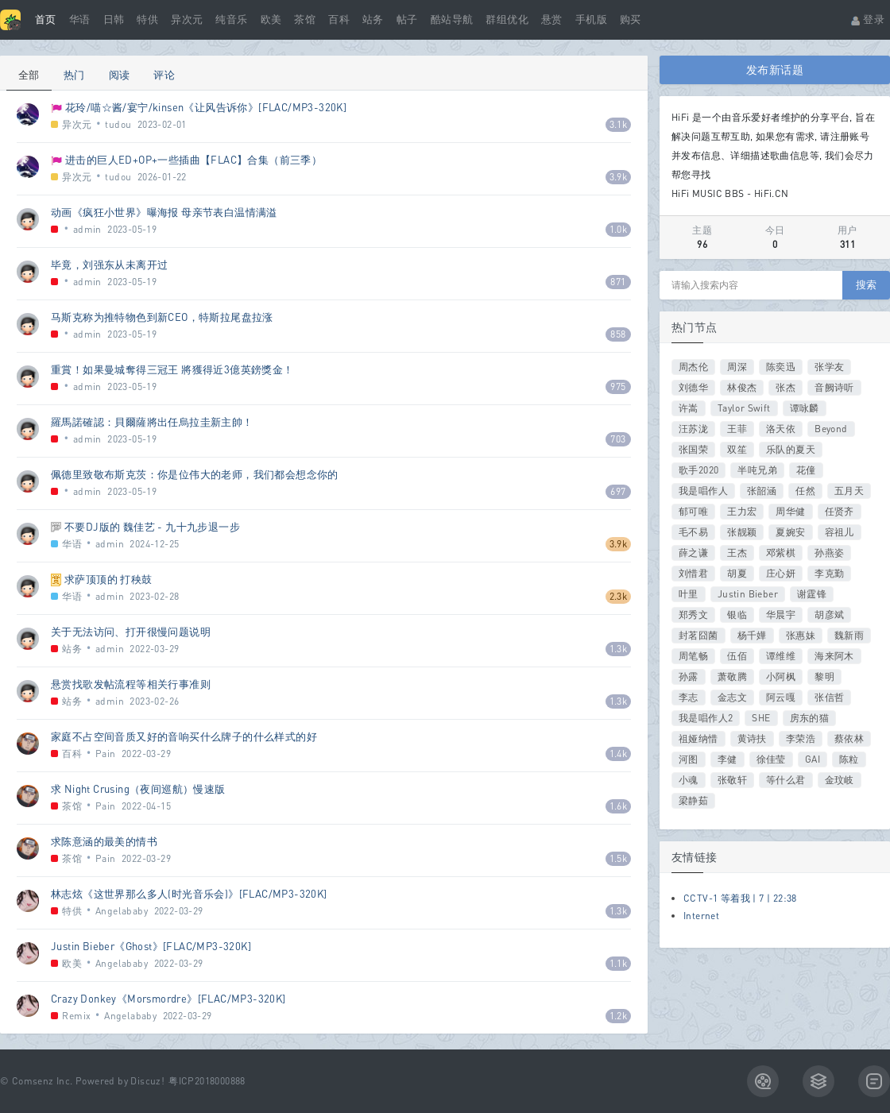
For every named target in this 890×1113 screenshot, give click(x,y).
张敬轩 (732, 780)
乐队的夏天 (790, 449)
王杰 (737, 552)
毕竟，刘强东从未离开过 (109, 264)
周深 (737, 367)
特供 (147, 19)
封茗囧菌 (698, 635)
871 (617, 282)
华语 (80, 19)
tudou (118, 124)
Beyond (831, 429)
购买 (630, 19)
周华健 (790, 511)
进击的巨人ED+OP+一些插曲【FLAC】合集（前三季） (193, 159)
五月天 (849, 491)
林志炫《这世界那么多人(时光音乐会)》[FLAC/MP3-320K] (189, 893)
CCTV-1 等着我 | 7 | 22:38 (740, 898)
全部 (29, 74)
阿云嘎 (780, 697)
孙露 (688, 676)
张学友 (829, 367)
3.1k (618, 124)
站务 (373, 19)
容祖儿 (839, 532)
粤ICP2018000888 (207, 1081)
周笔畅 (693, 656)
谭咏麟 (804, 408)
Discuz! (147, 1081)
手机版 (591, 19)
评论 (164, 74)
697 (617, 491)
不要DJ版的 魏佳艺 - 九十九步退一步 (152, 526)
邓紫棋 (780, 552)
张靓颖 (741, 532)
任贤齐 (839, 511)
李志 (688, 697)
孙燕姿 (829, 552)
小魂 (688, 780)
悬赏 (552, 19)
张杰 (785, 387)
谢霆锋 (811, 594)
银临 (737, 614)
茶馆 (304, 19)
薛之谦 (693, 552)
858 (617, 334)
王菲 (737, 429)
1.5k (618, 858)
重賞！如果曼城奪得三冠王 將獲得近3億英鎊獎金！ (172, 369)
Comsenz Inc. (42, 1081)
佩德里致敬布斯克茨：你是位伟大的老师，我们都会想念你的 (195, 474)
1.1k (618, 963)
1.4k (618, 753)
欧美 (271, 19)
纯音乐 (231, 19)
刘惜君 (693, 573)
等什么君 (786, 780)
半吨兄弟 (757, 470)
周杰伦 (693, 367)
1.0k (618, 229)
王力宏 (741, 511)
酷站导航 (452, 19)
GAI (812, 759)
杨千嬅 (752, 635)
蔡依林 (849, 738)
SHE (761, 718)
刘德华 (693, 387)
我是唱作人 (703, 491)
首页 (45, 19)
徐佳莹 (771, 759)
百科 (339, 19)
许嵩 (688, 408)
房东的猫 (810, 718)
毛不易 (693, 532)
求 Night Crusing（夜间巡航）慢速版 (138, 789)
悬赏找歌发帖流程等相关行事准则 (131, 684)
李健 (727, 759)
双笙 (737, 449)
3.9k (618, 177)
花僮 (806, 470)
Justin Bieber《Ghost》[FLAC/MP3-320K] (151, 946)
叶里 (688, 594)
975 (617, 386)
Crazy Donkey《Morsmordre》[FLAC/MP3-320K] (168, 998)
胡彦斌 (829, 614)
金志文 (732, 697)
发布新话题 (774, 69)
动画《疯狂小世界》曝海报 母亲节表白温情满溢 (164, 212)
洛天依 (780, 429)
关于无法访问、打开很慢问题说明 (131, 631)
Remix (76, 1016)
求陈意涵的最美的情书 (104, 841)
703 (617, 439)
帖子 (407, 19)
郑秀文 (693, 614)
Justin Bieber (748, 594)
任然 (805, 491)
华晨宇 (780, 614)
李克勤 (829, 573)
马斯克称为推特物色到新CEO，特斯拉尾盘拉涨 (162, 317)
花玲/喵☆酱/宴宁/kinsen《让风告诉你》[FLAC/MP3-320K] (205, 107)
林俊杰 (741, 387)
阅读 (119, 74)
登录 (867, 19)
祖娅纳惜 (698, 738)
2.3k (618, 596)
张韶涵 (761, 491)
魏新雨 (849, 635)
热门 (74, 74)
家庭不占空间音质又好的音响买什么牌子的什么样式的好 (184, 736)
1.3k (618, 649)
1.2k (618, 1016)
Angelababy (121, 911)
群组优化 (507, 19)
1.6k (618, 806)
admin (87, 229)
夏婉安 (790, 532)
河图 (688, 759)
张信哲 (829, 697)
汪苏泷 (693, 429)
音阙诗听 (834, 387)
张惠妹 (800, 635)
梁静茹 (693, 800)
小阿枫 (780, 676)
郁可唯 (693, 511)
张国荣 (693, 449)
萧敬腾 (732, 676)
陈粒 (849, 759)
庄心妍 (780, 573)
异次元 (187, 19)
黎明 (824, 676)
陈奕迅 (780, 367)
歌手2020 (698, 470)
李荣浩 (800, 738)
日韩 (114, 19)
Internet (701, 916)
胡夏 (737, 573)
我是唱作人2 (706, 718)
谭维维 (780, 656)
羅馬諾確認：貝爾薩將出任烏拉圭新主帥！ (152, 421)
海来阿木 (834, 656)
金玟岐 (839, 780)
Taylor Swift (744, 408)
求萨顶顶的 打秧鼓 (108, 579)
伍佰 (737, 656)
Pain (105, 753)
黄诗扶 (752, 738)
